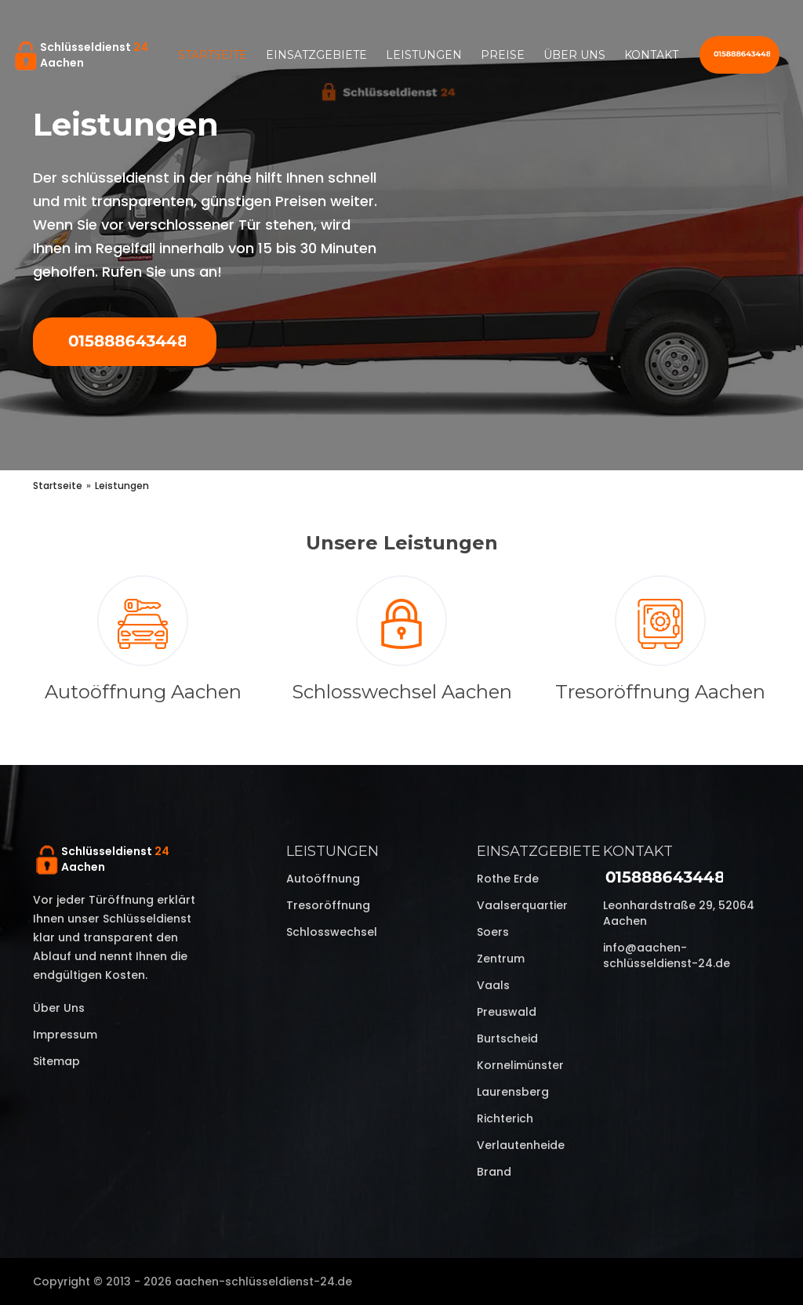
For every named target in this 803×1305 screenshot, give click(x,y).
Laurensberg (513, 1092)
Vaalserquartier (522, 905)
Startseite (212, 55)
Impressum (65, 1034)
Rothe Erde (508, 878)
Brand (494, 1172)
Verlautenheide (521, 1145)
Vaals (493, 985)
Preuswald (506, 1012)
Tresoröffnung (328, 905)
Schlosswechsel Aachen (402, 691)
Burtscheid (507, 1038)
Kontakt (651, 55)
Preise (503, 55)
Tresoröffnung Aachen (660, 691)
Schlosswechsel (331, 932)
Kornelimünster (520, 1065)
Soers (493, 932)
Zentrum (501, 958)
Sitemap (56, 1061)
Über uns (574, 55)
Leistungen (424, 55)
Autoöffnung (323, 878)
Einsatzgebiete (316, 55)
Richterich (505, 1118)
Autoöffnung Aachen (143, 691)
